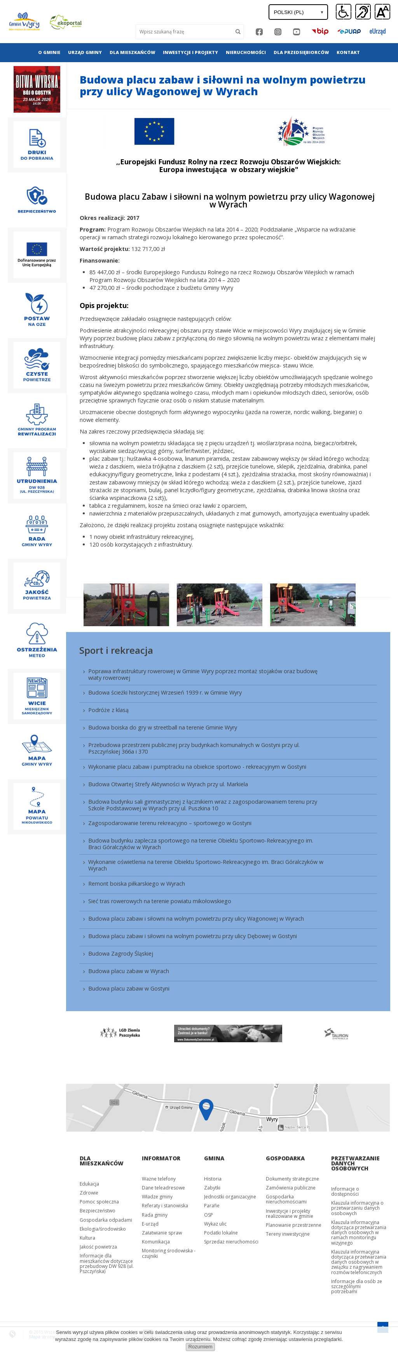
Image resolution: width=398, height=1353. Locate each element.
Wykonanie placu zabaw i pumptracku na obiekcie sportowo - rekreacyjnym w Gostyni (197, 766)
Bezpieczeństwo (97, 1210)
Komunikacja (156, 1241)
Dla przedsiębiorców (301, 52)
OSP (208, 1215)
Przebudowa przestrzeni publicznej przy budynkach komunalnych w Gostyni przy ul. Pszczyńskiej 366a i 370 (194, 748)
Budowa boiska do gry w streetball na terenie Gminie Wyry (162, 727)
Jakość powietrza (98, 1246)
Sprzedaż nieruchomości (231, 1241)
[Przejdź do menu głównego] (382, 1326)
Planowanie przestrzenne (293, 1225)
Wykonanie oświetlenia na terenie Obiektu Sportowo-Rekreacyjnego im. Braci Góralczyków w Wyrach (205, 865)
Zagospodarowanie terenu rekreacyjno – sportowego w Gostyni (169, 823)
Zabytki (212, 1187)
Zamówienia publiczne (291, 1187)
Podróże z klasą (108, 710)
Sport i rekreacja (116, 650)
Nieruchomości (246, 52)
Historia (213, 1178)
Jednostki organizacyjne (230, 1196)
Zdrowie (89, 1192)
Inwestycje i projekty (190, 52)
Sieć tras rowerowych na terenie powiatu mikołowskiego (159, 901)
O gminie (49, 52)
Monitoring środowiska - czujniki (169, 1253)
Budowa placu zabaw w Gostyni (128, 988)
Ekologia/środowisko (103, 1229)
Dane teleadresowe (163, 1187)
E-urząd (150, 1224)
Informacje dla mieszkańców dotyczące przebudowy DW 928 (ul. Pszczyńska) (107, 1263)
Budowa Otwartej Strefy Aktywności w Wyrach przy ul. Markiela (168, 784)
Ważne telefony (159, 1178)
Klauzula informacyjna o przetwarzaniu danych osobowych (357, 1208)
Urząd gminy (85, 52)
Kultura (87, 1238)
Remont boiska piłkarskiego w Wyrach (136, 883)
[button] (382, 12)
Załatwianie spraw (162, 1232)
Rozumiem (200, 1347)
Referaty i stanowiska (165, 1205)
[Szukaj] (238, 31)
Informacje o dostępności (345, 1191)
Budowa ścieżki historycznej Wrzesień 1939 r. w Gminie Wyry (165, 692)
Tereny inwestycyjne (288, 1234)
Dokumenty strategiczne (292, 1178)
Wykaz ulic (215, 1224)
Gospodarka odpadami (106, 1220)
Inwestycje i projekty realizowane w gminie (289, 1213)
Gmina (214, 1158)
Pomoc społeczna (99, 1201)
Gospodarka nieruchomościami (286, 1199)
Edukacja (89, 1184)
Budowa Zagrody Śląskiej (120, 953)
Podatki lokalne (221, 1232)
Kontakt (348, 52)
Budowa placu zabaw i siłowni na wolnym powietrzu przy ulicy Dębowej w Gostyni (192, 936)
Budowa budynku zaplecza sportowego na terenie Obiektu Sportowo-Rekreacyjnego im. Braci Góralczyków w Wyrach (200, 844)
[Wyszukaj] (184, 31)
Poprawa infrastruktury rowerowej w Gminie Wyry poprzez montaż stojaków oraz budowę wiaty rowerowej (203, 674)
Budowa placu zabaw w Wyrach (128, 971)
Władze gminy (157, 1196)
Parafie (212, 1205)
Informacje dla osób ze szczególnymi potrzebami (356, 1286)
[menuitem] (49, 52)
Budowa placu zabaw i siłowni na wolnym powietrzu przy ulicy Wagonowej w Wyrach (196, 918)
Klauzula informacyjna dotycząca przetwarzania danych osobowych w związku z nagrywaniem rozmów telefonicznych (358, 1262)
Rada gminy (155, 1215)
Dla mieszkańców (132, 52)
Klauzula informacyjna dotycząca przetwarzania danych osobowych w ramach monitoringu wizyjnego (358, 1232)
